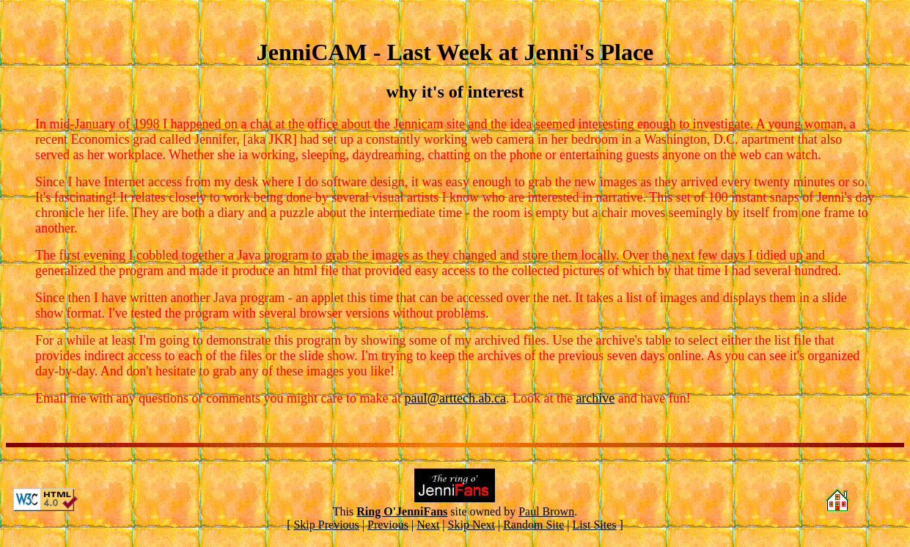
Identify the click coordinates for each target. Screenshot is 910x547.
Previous (387, 524)
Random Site (533, 524)
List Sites (595, 524)
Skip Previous (326, 524)
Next (428, 524)
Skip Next (471, 524)
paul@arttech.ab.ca (455, 398)
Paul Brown (546, 511)
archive (595, 398)
